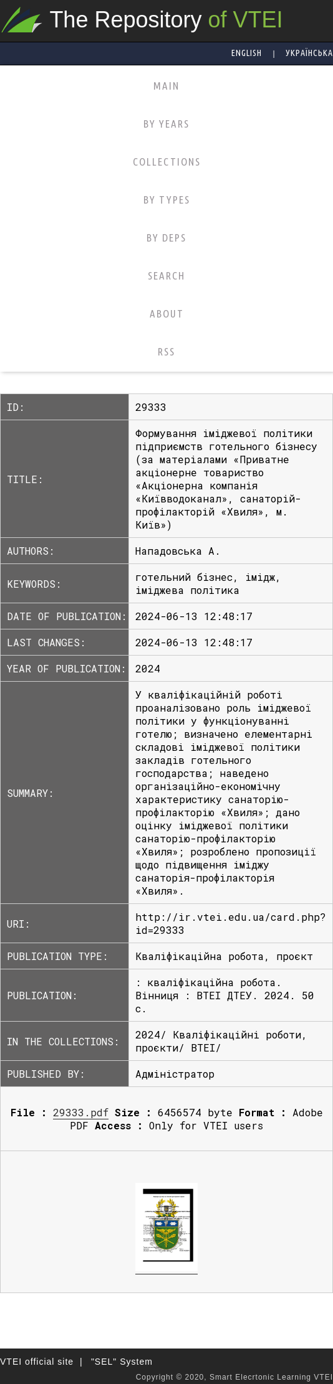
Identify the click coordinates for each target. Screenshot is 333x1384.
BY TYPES (166, 199)
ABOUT (167, 313)
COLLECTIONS (167, 161)
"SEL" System (122, 1362)
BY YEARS (166, 123)
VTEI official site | (41, 1362)
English (246, 53)
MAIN (166, 86)
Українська (309, 53)
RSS (166, 351)
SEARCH (166, 275)
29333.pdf (81, 1112)
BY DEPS (166, 237)
